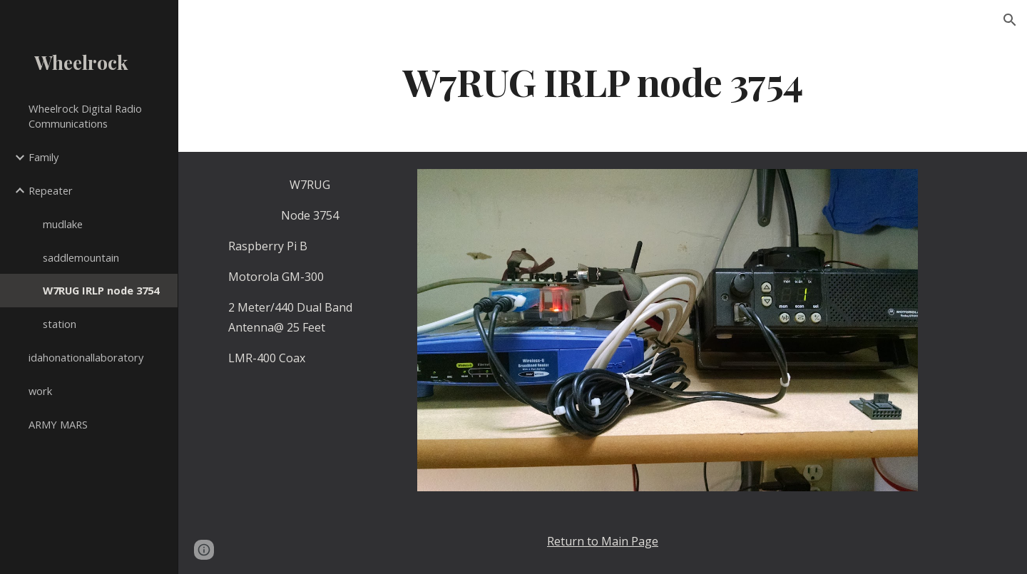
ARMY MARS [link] (58, 424)
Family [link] (43, 157)
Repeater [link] (51, 190)
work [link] (40, 391)
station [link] (59, 324)
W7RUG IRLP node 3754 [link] (101, 290)
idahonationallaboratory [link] (86, 357)
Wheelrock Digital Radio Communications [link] (85, 115)
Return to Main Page (602, 541)
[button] (1010, 20)
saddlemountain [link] (81, 257)
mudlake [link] (63, 224)
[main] (603, 81)
